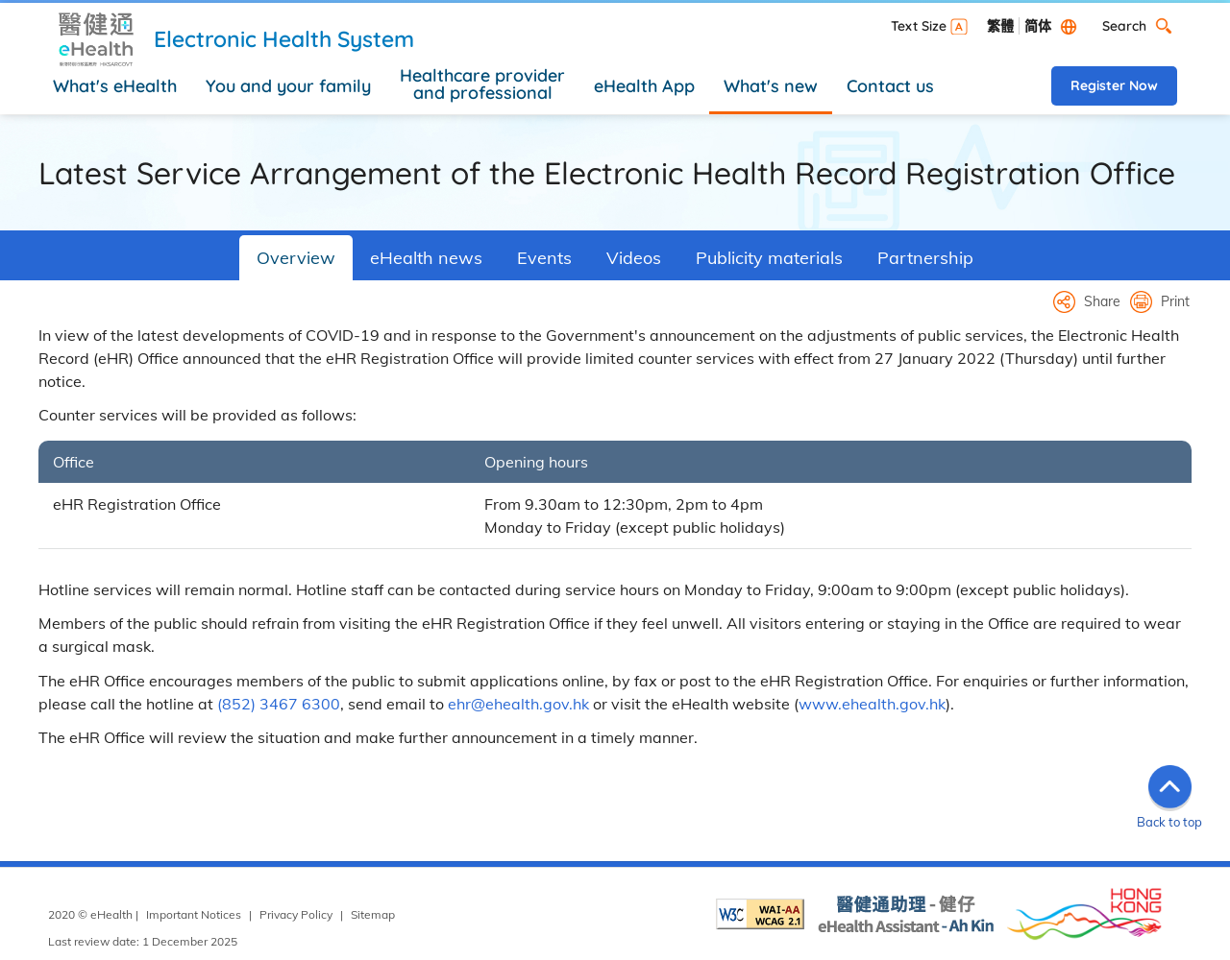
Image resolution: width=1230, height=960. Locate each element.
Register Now (1114, 85)
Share (1102, 301)
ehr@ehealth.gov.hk (518, 703)
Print (1175, 301)
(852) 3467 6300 (278, 703)
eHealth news (426, 258)
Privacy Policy (295, 914)
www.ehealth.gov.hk (872, 703)
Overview (296, 258)
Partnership (925, 258)
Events (544, 258)
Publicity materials (769, 258)
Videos (633, 258)
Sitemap (373, 914)
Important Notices (193, 914)
